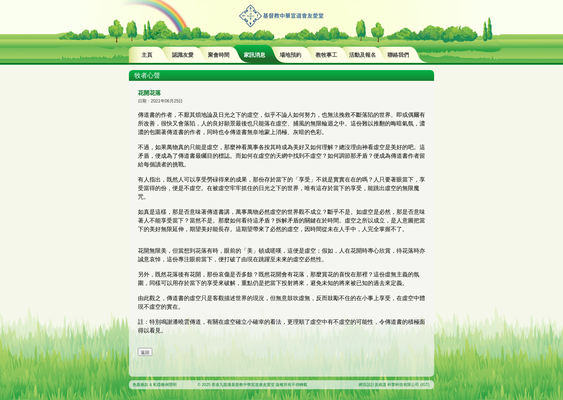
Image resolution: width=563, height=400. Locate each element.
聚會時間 (218, 55)
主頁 (146, 55)
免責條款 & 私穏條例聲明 (154, 384)
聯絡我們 (398, 55)
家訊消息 (254, 55)
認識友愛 (183, 55)
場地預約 (290, 55)
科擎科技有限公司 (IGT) (408, 384)
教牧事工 (326, 55)
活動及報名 (362, 55)
